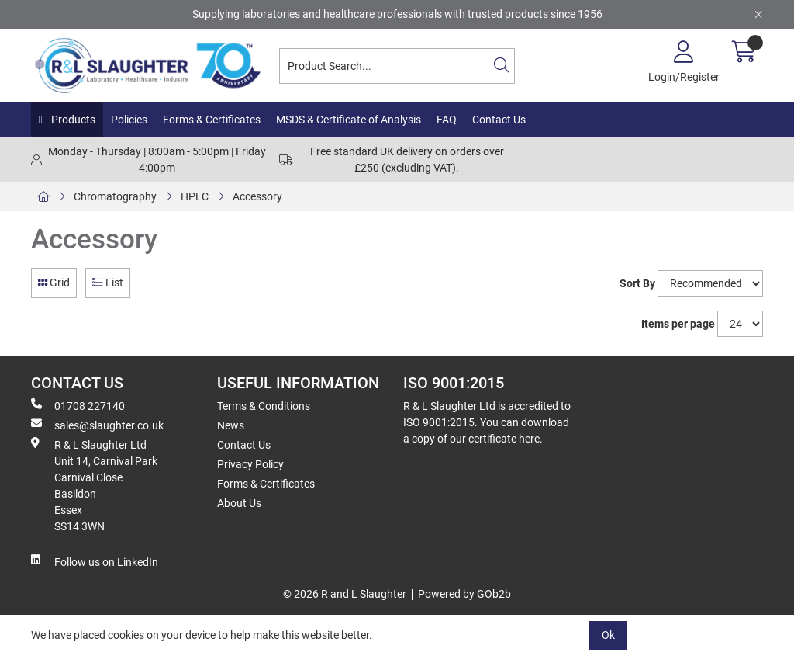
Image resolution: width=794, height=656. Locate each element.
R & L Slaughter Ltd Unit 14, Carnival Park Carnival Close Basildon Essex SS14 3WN (94, 485)
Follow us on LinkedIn (94, 561)
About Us (239, 503)
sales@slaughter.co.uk (97, 425)
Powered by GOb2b (464, 594)
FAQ (447, 119)
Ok (608, 635)
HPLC (195, 196)
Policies (129, 119)
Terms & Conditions (263, 406)
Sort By (637, 283)
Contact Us (499, 119)
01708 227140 (78, 405)
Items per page (678, 324)
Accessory (257, 196)
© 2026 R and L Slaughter (344, 594)
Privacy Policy (250, 464)
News (230, 425)
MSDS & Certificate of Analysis (348, 119)
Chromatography (115, 196)
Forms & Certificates (212, 119)
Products (72, 119)
